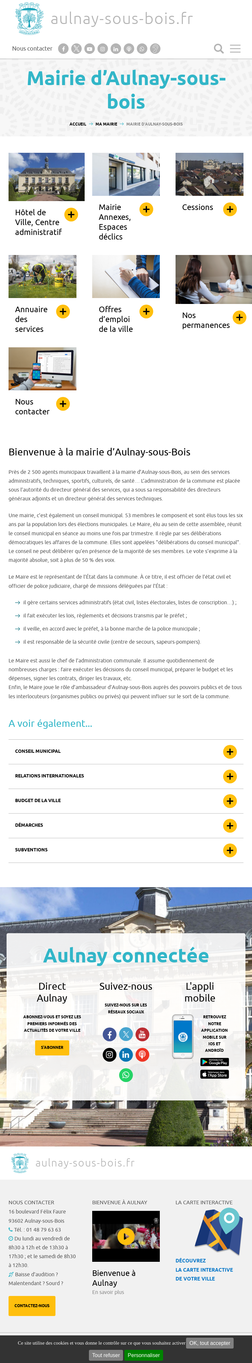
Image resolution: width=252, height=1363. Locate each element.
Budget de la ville (38, 801)
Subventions (31, 850)
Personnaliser (144, 1355)
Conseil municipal (38, 752)
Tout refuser (106, 1355)
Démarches (29, 825)
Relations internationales (49, 776)
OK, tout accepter (209, 1343)
